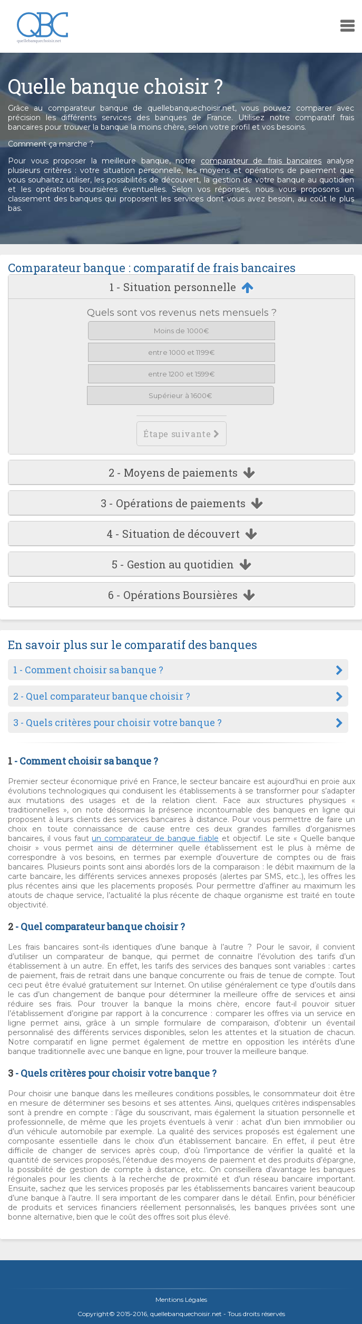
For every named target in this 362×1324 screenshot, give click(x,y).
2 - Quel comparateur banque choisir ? (101, 696)
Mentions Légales (181, 1299)
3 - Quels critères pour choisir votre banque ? (117, 722)
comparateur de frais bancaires (261, 161)
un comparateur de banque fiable (155, 838)
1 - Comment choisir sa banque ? (88, 669)
